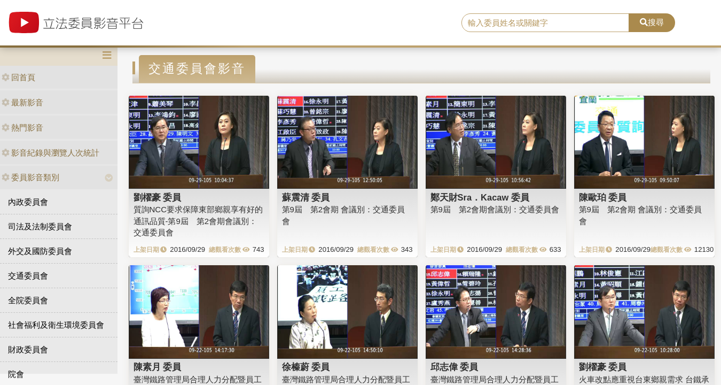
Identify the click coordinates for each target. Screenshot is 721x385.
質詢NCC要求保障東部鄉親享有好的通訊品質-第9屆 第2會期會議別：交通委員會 (198, 221)
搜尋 (652, 22)
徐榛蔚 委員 (306, 367)
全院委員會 (28, 300)
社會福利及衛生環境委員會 (56, 324)
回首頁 (18, 77)
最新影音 (22, 102)
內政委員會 (28, 201)
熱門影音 (22, 127)
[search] (545, 23)
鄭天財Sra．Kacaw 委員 (479, 197)
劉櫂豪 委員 (158, 197)
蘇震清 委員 (306, 197)
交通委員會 (28, 275)
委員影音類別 (30, 177)
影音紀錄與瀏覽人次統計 (50, 152)
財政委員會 (28, 349)
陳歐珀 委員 (603, 197)
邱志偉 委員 (454, 367)
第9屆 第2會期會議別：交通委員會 (495, 209)
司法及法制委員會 (40, 226)
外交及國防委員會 (40, 251)
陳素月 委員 (158, 367)
